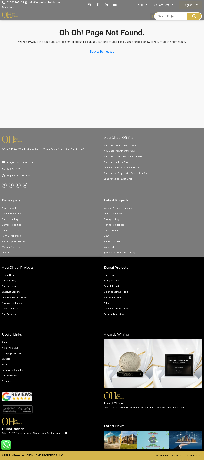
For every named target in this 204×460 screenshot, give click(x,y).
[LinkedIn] (106, 5)
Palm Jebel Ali (111, 286)
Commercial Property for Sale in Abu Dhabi (127, 173)
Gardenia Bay (9, 280)
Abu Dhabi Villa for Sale (116, 162)
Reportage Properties (13, 241)
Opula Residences (114, 213)
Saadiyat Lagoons (11, 291)
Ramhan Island (10, 286)
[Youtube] (115, 5)
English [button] (188, 5)
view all (6, 252)
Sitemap (6, 381)
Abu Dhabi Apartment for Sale (120, 150)
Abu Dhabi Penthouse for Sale (120, 145)
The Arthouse (9, 314)
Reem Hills (8, 275)
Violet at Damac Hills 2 (116, 291)
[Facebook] (98, 5)
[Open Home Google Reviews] (51, 409)
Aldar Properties (10, 208)
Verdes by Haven (113, 297)
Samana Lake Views (114, 314)
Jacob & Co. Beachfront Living (119, 252)
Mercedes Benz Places (116, 308)
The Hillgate (110, 275)
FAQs (4, 364)
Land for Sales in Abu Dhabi (118, 178)
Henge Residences (114, 224)
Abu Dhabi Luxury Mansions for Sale (123, 156)
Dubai (107, 319)
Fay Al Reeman (10, 308)
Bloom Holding (10, 219)
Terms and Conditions (14, 370)
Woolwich (109, 247)
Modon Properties (11, 213)
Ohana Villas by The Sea (15, 297)
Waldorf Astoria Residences (119, 208)
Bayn (106, 235)
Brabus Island (111, 230)
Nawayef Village (112, 219)
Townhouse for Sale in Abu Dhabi (121, 167)
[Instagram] (89, 5)
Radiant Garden (112, 241)
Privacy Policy (9, 375)
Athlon (107, 303)
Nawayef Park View (12, 303)
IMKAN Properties (11, 235)
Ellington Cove (111, 280)
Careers (6, 358)
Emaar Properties (11, 230)
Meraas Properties (12, 247)
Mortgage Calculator (12, 353)
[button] (108, 363)
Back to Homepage (102, 51)
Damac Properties (11, 224)
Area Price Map (10, 347)
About (5, 342)
